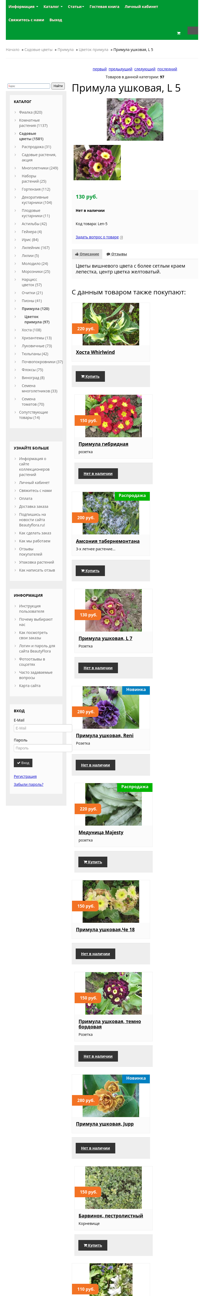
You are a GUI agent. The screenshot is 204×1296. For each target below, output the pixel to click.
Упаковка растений (36, 562)
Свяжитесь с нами (35, 490)
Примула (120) (35, 308)
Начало (12, 49)
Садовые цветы (38, 49)
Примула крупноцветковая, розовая (98, 1146)
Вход (23, 763)
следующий (145, 68)
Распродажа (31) (36, 146)
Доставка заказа (33, 506)
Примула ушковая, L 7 (166, 441)
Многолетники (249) (40, 167)
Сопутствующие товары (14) (33, 415)
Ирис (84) (30, 239)
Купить (90, 372)
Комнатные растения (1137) (33, 123)
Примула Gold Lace (164, 839)
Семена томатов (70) (33, 401)
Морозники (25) (36, 271)
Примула (66, 49)
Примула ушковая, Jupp (99, 742)
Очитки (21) (32, 292)
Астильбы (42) (34, 223)
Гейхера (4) (32, 231)
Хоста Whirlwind (95, 343)
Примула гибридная (166, 343)
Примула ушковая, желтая (99, 1048)
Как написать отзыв (37, 570)
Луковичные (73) (37, 345)
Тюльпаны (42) (35, 353)
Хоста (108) (31, 329)
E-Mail (19, 720)
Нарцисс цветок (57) (32, 282)
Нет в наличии (160, 372)
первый (100, 68)
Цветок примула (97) (36, 319)
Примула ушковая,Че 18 (102, 641)
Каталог (53, 6)
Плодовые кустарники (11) (36, 213)
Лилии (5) (30, 255)
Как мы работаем (34, 540)
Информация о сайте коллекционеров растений (34, 466)
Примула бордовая (164, 1045)
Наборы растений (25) (34, 178)
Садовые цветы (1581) (31, 136)
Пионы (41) (32, 300)
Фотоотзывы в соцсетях (32, 661)
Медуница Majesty (163, 538)
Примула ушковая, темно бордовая (164, 641)
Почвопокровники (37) (42, 361)
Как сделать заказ (35, 532)
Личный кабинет (34, 482)
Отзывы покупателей (30, 551)
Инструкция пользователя (31, 608)
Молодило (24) (35, 263)
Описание (87, 245)
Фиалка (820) (30, 112)
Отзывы (117, 245)
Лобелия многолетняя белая (99, 842)
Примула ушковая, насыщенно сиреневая (164, 945)
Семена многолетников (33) (39, 388)
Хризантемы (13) (37, 337)
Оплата (25, 498)
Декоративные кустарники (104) (37, 200)
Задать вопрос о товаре (97, 228)
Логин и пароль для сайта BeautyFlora (37, 648)
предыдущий (120, 68)
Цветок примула (93, 49)
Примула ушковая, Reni (99, 541)
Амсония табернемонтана (96, 441)
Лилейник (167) (35, 247)
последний (167, 68)
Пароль (20, 740)
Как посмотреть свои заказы (33, 635)
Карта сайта (30, 685)
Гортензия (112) (36, 189)
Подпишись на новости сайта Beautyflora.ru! (32, 519)
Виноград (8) (33, 377)
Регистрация (25, 776)
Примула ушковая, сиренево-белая (164, 1143)
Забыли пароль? (28, 784)
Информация (23, 6)
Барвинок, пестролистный (160, 742)
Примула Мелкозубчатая (95, 943)
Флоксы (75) (32, 369)
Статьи (76, 6)
